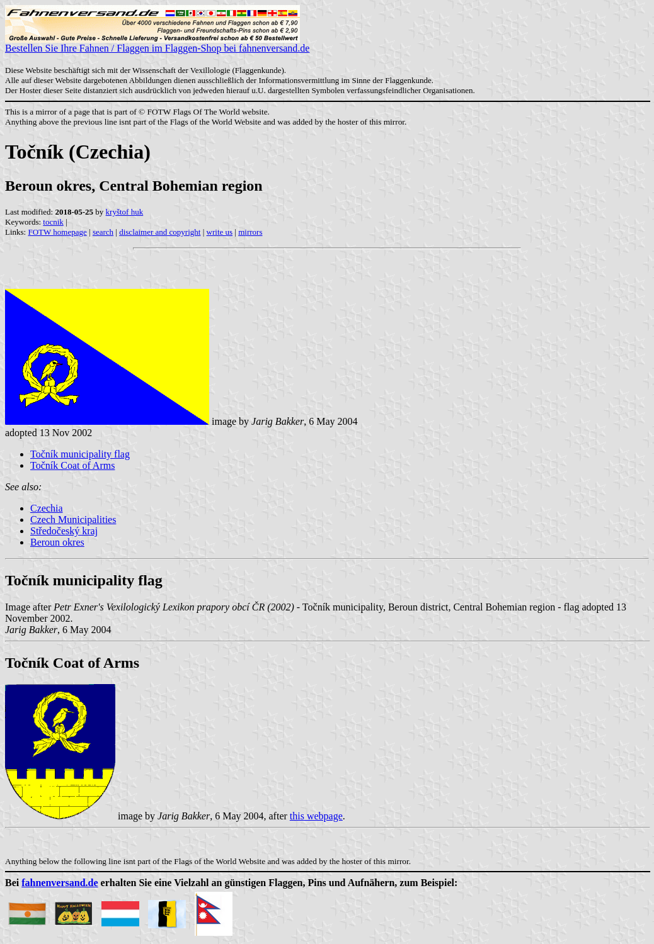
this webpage (316, 816)
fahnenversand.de (59, 882)
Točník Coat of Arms (72, 465)
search (103, 232)
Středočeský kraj (64, 530)
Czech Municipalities (73, 519)
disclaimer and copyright (159, 232)
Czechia (46, 508)
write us (220, 232)
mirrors (250, 232)
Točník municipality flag (80, 454)
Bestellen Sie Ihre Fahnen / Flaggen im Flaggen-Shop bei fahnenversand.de (157, 43)
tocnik (53, 222)
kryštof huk (125, 211)
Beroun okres (57, 542)
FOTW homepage (57, 232)
